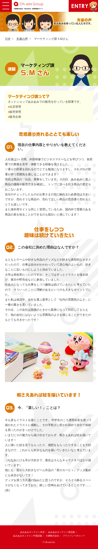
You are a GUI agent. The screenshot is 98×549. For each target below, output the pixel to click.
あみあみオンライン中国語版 (27, 536)
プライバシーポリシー (74, 536)
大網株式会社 (52, 536)
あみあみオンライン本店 (32, 532)
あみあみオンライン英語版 (61, 532)
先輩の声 (22, 38)
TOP (8, 38)
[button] (6, 6)
